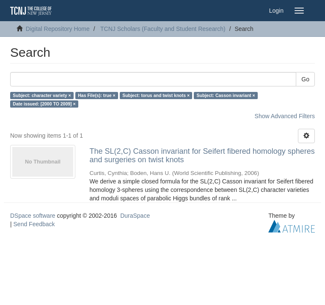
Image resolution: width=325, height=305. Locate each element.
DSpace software (32, 215)
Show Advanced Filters (285, 116)
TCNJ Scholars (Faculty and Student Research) (163, 28)
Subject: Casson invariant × (226, 95)
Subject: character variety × (42, 95)
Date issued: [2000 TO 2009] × (44, 103)
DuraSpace (135, 215)
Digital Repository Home (58, 28)
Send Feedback (34, 224)
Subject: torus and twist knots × (156, 95)
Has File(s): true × (96, 95)
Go (305, 79)
